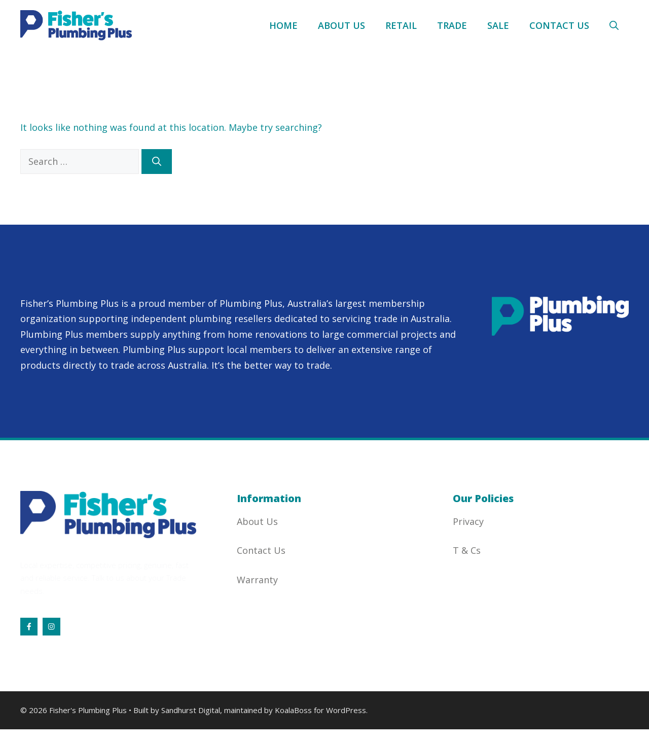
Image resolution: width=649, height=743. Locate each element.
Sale (498, 25)
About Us (341, 25)
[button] (614, 25)
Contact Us (559, 25)
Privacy (468, 521)
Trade (452, 25)
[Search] (156, 161)
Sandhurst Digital (190, 710)
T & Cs (467, 550)
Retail (401, 25)
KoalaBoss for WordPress (320, 710)
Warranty (257, 580)
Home (283, 25)
